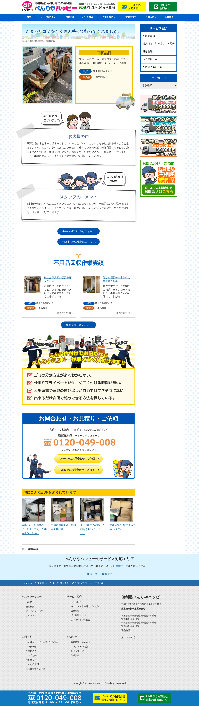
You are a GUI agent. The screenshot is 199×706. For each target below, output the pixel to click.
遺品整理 (148, 51)
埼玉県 (93, 574)
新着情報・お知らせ (80, 642)
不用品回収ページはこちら (77, 231)
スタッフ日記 (77, 651)
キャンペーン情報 (79, 646)
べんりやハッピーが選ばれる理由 (42, 642)
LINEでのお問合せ (165, 7)
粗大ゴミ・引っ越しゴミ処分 (159, 43)
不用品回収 (149, 35)
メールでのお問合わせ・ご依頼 (77, 458)
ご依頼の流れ (32, 651)
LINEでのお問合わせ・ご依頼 (77, 469)
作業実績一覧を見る (77, 325)
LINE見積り (31, 655)
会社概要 (169, 17)
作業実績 (69, 17)
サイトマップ (32, 615)
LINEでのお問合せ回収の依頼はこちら (158, 698)
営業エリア (130, 17)
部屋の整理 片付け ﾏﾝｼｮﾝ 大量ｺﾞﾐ (122, 524)
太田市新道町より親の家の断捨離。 (63, 524)
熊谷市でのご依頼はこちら (77, 241)
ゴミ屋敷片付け (151, 59)
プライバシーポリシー (36, 611)
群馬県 (108, 574)
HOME (28, 17)
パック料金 (87, 17)
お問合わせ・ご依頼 (35, 668)
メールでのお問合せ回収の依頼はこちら (113, 698)
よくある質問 (32, 664)
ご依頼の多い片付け (154, 67)
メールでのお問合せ (134, 7)
